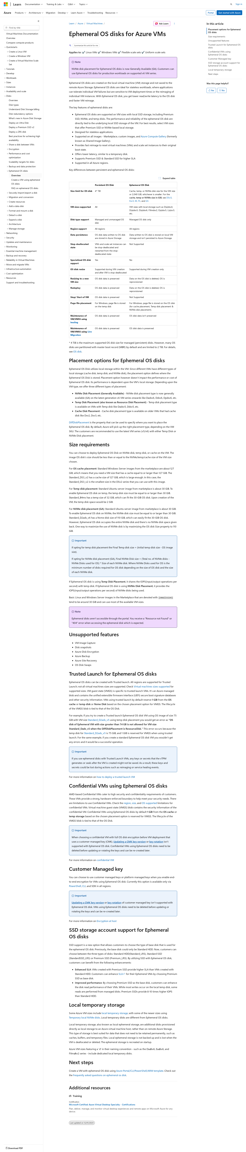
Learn (71, 23)
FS (139, 200)
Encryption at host (106, 921)
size (134, 803)
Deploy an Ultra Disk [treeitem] (19, 122)
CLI (84, 886)
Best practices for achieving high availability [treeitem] (24, 138)
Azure (80, 23)
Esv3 (131, 200)
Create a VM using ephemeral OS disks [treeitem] (25, 181)
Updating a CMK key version (129, 841)
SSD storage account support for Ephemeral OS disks (224, 64)
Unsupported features (218, 40)
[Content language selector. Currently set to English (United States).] (18, 1147)
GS (147, 200)
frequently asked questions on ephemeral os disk (99, 1075)
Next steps (213, 73)
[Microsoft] (6, 4)
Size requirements (216, 36)
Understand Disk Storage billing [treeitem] (24, 109)
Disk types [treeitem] (14, 104)
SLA (121, 973)
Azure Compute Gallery (153, 136)
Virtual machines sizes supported (152, 686)
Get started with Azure (229, 12)
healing (74, 322)
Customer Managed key (219, 58)
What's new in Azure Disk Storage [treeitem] (25, 118)
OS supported (149, 803)
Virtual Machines (94, 23)
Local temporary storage (220, 69)
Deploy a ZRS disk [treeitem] (17, 131)
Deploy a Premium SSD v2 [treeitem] (21, 127)
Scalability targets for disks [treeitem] (21, 161)
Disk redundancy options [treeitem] (21, 113)
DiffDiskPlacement (79, 422)
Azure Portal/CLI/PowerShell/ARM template (139, 1070)
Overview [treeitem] (10, 38)
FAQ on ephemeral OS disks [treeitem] (24, 188)
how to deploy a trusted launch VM (116, 776)
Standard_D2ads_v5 (98, 719)
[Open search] (231, 4)
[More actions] (174, 23)
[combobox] (21, 27)
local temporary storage (115, 1013)
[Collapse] (38, 21)
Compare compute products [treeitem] (20, 42)
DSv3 (169, 197)
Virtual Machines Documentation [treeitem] (22, 33)
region (127, 803)
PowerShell (75, 886)
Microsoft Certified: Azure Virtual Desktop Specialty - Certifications (102, 1104)
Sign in (239, 4)
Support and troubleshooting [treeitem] (20, 282)
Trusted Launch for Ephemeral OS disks (224, 46)
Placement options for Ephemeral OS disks (224, 31)
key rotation (156, 841)
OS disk (77, 351)
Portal (211, 12)
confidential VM (105, 860)
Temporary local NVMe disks (84, 1017)
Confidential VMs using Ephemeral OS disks (219, 53)
